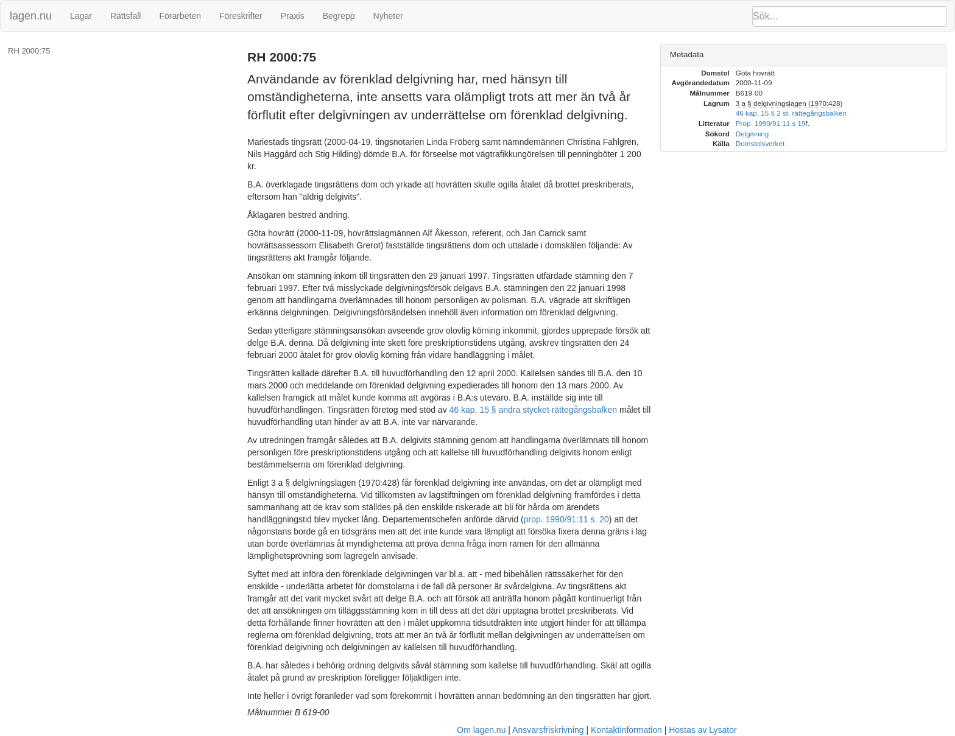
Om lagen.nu (481, 730)
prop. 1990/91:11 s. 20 (566, 519)
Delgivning (752, 134)
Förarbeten (179, 16)
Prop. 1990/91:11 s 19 (771, 123)
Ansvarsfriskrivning (547, 730)
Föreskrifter (241, 16)
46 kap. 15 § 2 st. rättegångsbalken (791, 113)
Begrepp (339, 16)
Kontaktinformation (626, 730)
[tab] (803, 55)
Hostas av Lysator (703, 730)
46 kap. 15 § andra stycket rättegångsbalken (533, 410)
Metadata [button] (687, 54)
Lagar (81, 16)
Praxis (293, 16)
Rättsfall (125, 16)
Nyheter (388, 16)
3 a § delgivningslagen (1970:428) (335, 483)
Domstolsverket (760, 143)
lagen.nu (31, 16)
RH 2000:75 (29, 50)
